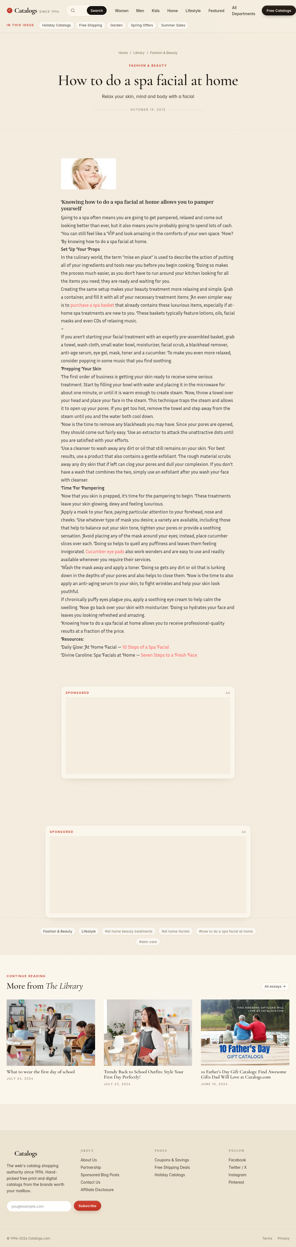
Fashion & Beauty (163, 53)
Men (140, 11)
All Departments (243, 11)
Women (121, 11)
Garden (116, 25)
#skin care (148, 942)
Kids (156, 11)
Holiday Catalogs (56, 25)
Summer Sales (173, 25)
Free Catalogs (279, 10)
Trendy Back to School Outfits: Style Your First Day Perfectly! (144, 1074)
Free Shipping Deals (172, 1167)
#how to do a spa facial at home (226, 931)
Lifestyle (193, 11)
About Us (89, 1160)
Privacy (283, 1238)
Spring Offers (142, 25)
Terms (267, 1238)
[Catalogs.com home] (33, 10)
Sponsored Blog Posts (100, 1175)
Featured (216, 11)
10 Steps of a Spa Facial (145, 647)
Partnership (91, 1167)
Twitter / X (238, 1167)
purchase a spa (86, 305)
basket (108, 305)
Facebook (237, 1160)
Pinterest (236, 1182)
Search (97, 11)
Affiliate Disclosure (97, 1190)
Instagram (238, 1175)
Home (172, 11)
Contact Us (91, 1182)
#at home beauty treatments (128, 931)
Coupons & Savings (172, 1160)
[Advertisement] (148, 735)
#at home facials (176, 931)
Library (138, 53)
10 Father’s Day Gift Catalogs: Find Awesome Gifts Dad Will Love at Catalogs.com (243, 1074)
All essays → (275, 986)
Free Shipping (90, 25)
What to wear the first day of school (41, 1072)
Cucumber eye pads (105, 551)
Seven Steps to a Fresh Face (169, 655)
